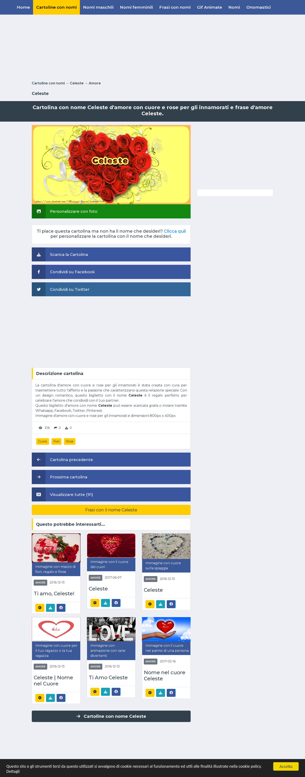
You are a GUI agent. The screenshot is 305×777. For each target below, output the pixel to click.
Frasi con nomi (175, 7)
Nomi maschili (98, 7)
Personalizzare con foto (64, 211)
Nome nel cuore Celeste (164, 676)
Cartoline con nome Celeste (111, 716)
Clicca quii (175, 231)
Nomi (234, 7)
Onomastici (258, 7)
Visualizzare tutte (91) (62, 494)
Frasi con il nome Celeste (111, 509)
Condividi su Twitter (60, 289)
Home (23, 7)
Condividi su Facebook (63, 272)
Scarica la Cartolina (60, 254)
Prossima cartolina (59, 477)
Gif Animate (209, 7)
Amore (95, 83)
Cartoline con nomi (56, 7)
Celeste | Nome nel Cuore (53, 681)
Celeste (77, 83)
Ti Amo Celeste (108, 678)
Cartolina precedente (62, 460)
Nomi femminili (136, 7)
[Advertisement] (152, 47)
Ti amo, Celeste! (54, 594)
